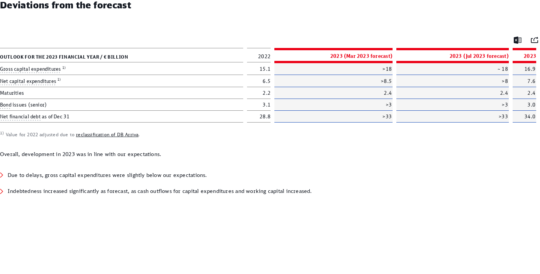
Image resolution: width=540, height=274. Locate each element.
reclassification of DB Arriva (107, 134)
